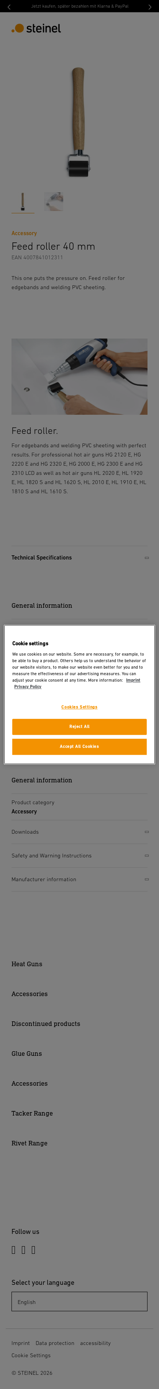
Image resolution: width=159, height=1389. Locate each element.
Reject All (79, 727)
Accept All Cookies (79, 746)
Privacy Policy (27, 687)
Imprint (133, 680)
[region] (79, 695)
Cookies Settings (79, 707)
